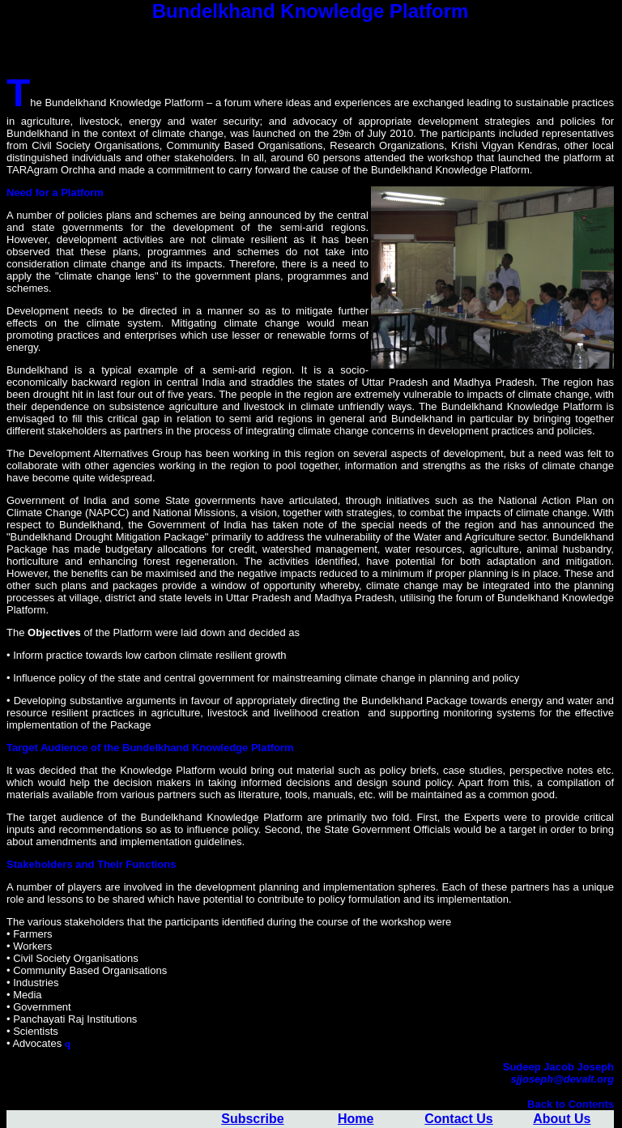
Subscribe (252, 1119)
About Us (561, 1119)
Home (355, 1119)
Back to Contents (570, 1104)
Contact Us (458, 1119)
